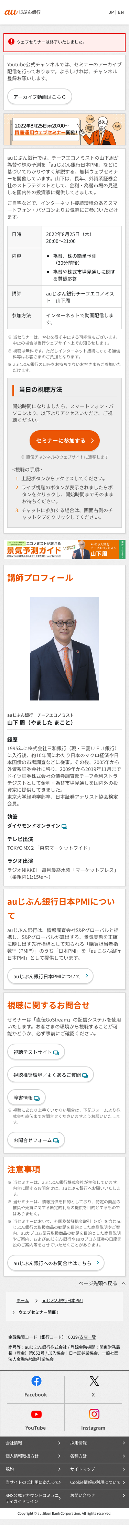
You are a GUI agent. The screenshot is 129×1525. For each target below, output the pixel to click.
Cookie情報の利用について (95, 1482)
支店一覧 (87, 1337)
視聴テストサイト (36, 1051)
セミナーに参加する (61, 440)
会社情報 (14, 1443)
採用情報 (78, 1443)
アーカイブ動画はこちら (39, 96)
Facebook (35, 1394)
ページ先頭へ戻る (98, 1283)
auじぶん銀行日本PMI (62, 1300)
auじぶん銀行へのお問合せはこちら (52, 1263)
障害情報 (26, 1097)
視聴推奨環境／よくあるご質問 (50, 1074)
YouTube (35, 1427)
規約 (10, 1469)
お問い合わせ (82, 1495)
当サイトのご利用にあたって (32, 1482)
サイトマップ (82, 1469)
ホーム (23, 1300)
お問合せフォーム (36, 1140)
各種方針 (78, 1456)
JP (111, 12)
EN (121, 12)
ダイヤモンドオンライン (37, 825)
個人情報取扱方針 (22, 1456)
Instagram (93, 1427)
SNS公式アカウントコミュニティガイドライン (32, 1498)
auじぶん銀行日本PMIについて (46, 976)
